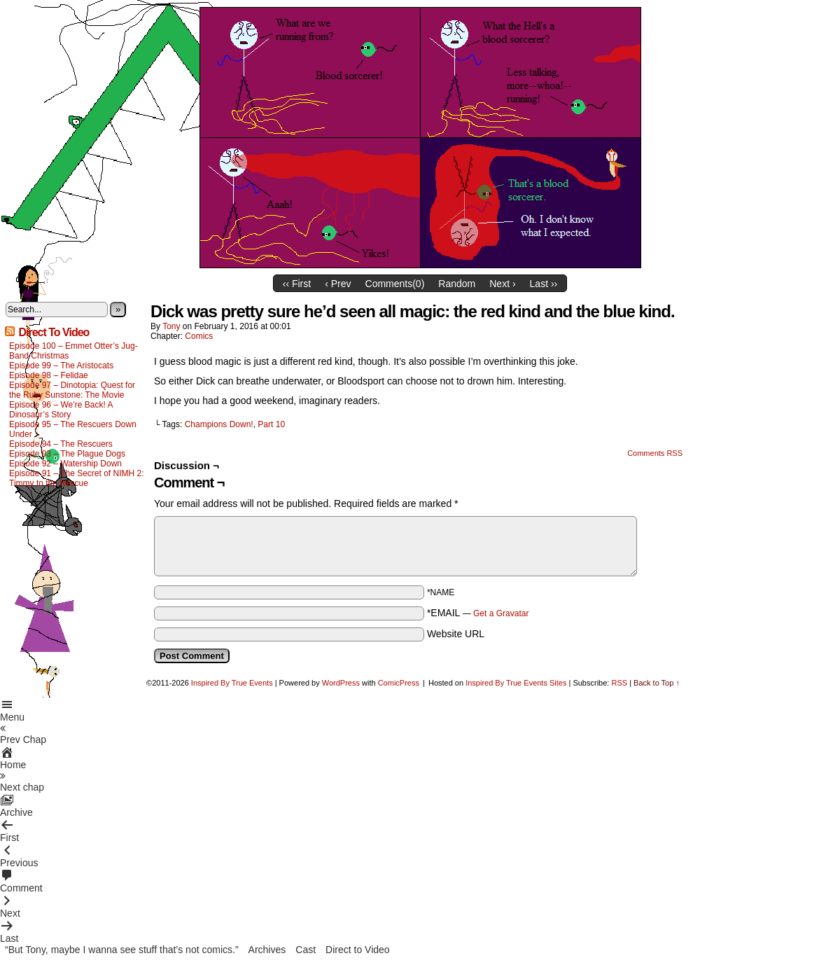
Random (456, 283)
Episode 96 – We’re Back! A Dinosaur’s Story (61, 409)
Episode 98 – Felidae (48, 375)
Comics (199, 336)
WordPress (341, 683)
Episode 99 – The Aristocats (61, 365)
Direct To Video (53, 332)
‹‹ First (297, 283)
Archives (267, 949)
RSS (619, 683)
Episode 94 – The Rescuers (61, 444)
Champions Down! (219, 424)
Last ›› (544, 283)
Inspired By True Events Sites (515, 683)
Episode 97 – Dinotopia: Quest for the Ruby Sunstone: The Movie (72, 390)
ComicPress (398, 683)
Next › (502, 283)
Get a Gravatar (500, 613)
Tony (171, 326)
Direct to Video (358, 949)
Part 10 (271, 424)
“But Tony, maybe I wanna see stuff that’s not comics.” (122, 949)
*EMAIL (478, 612)
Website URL (455, 633)
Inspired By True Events (232, 683)
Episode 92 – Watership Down (65, 463)
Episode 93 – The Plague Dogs (67, 454)
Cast (305, 949)
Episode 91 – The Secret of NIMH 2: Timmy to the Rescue (76, 478)
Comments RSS (654, 453)
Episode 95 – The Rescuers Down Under (72, 429)
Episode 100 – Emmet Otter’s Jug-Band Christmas (73, 351)
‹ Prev (338, 283)
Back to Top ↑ (657, 683)
